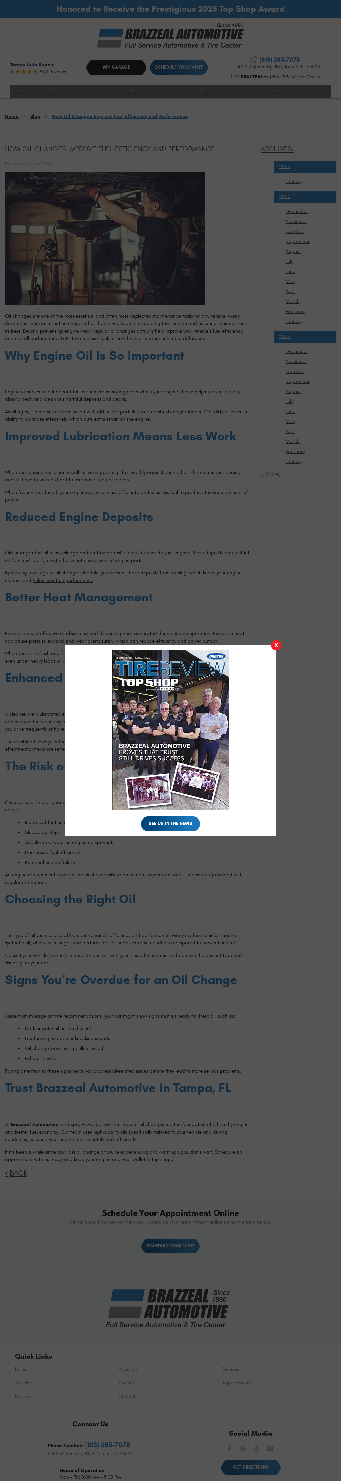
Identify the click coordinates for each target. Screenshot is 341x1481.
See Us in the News (170, 823)
